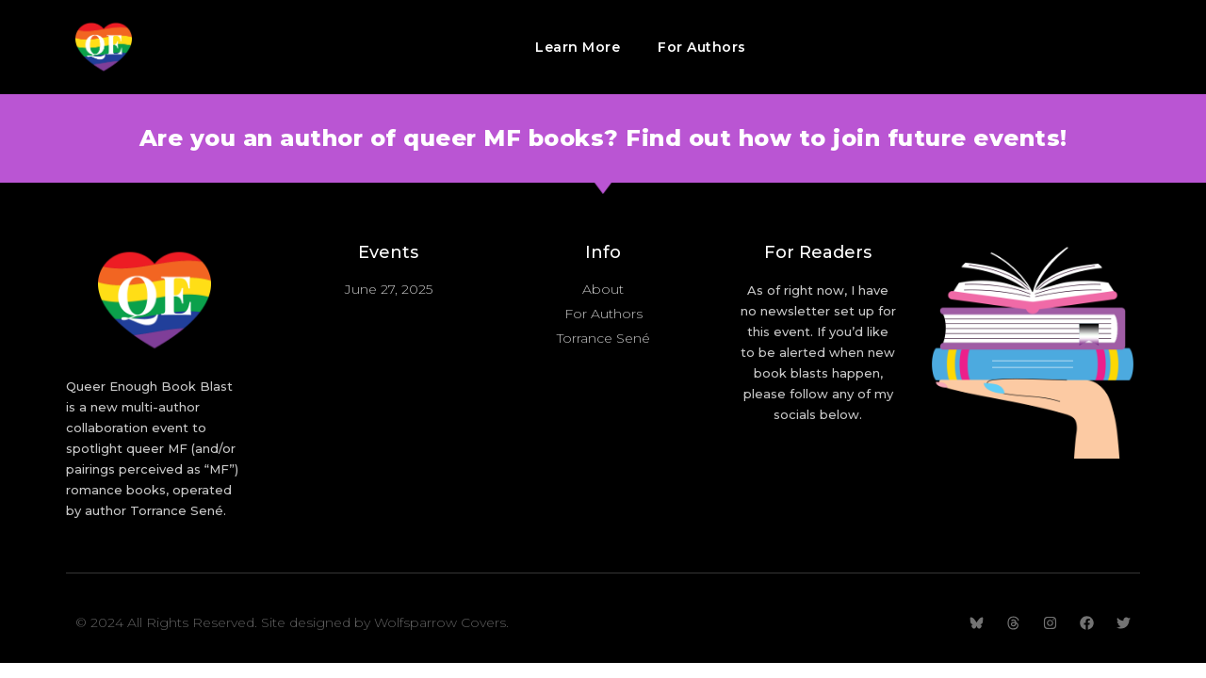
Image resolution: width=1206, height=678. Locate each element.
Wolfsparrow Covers (440, 622)
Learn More (577, 47)
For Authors (702, 47)
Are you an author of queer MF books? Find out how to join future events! (603, 138)
